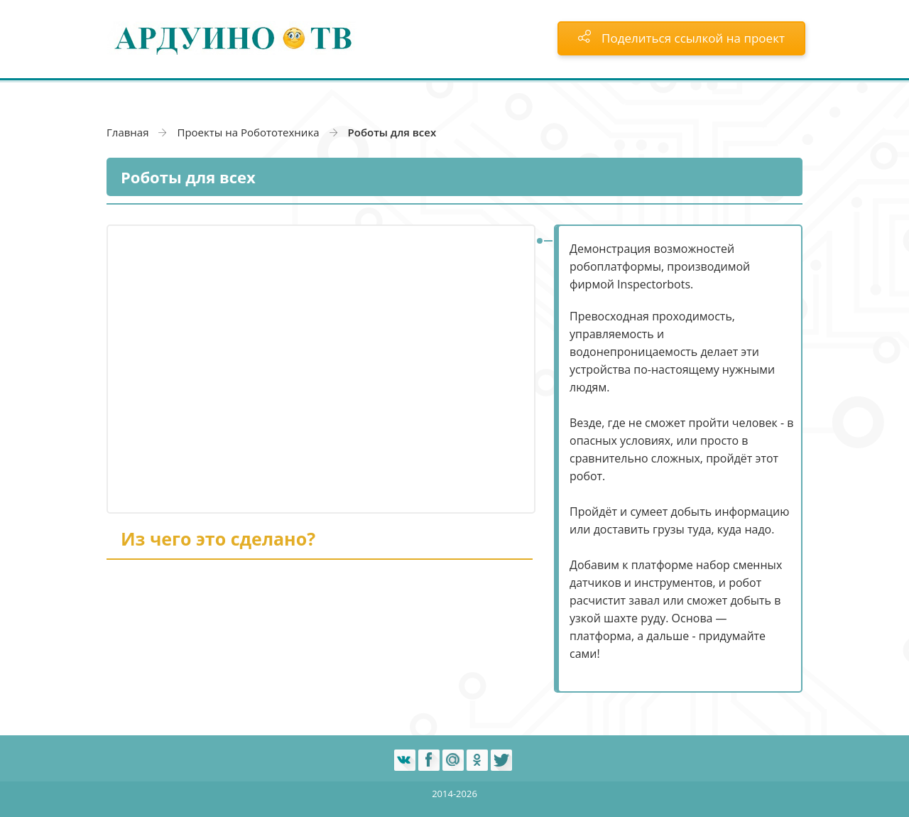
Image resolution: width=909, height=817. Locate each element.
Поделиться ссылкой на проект (681, 38)
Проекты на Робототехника (248, 132)
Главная (127, 132)
